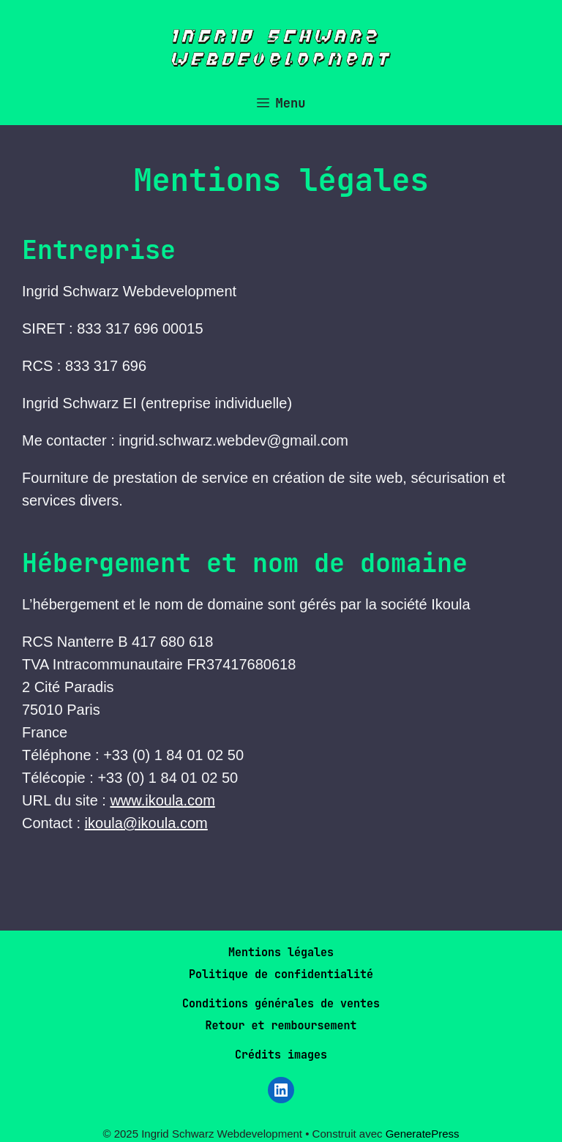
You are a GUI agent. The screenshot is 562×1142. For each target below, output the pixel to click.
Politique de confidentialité (281, 974)
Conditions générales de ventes (281, 1003)
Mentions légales (281, 952)
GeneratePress (423, 1133)
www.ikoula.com (162, 800)
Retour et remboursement (280, 1025)
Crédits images (281, 1055)
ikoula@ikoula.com (146, 823)
